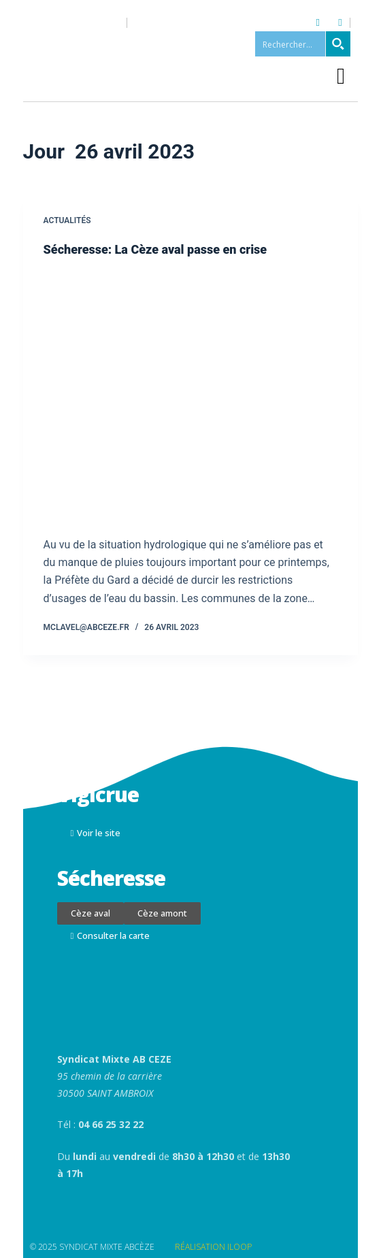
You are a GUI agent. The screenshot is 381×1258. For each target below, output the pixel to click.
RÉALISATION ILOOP (213, 1247)
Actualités (67, 220)
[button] (341, 77)
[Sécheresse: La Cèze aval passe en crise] (191, 397)
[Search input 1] (303, 44)
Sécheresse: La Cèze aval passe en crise (155, 249)
